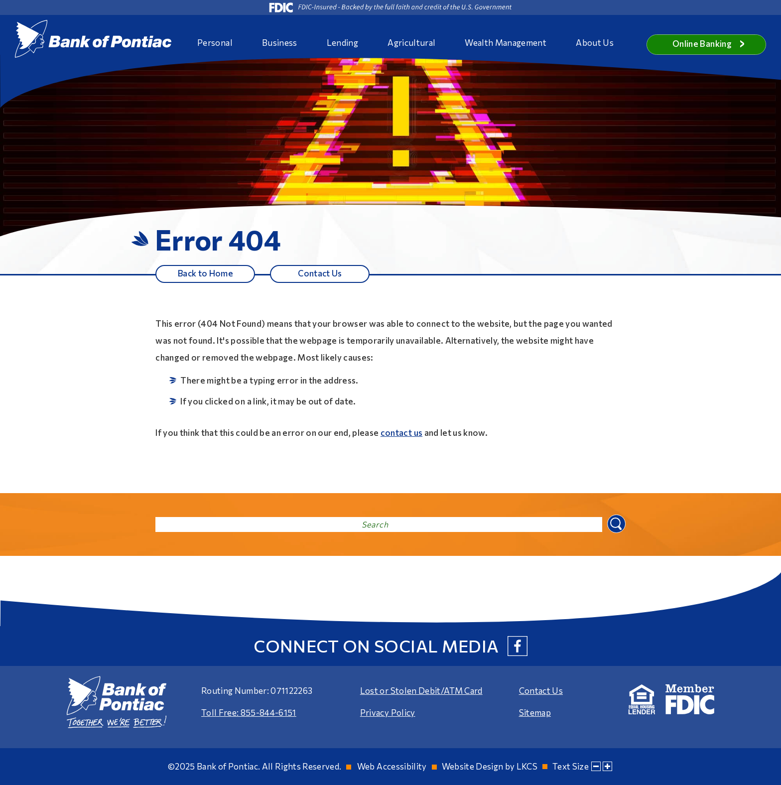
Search (615, 523)
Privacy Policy (387, 713)
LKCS (527, 766)
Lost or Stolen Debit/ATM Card (421, 691)
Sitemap (535, 713)
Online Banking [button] (708, 43)
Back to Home (205, 273)
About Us (595, 42)
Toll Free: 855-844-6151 (248, 713)
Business (279, 42)
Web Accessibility (392, 766)
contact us (401, 432)
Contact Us (319, 273)
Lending (342, 42)
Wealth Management (505, 42)
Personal (215, 42)
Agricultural (411, 42)
